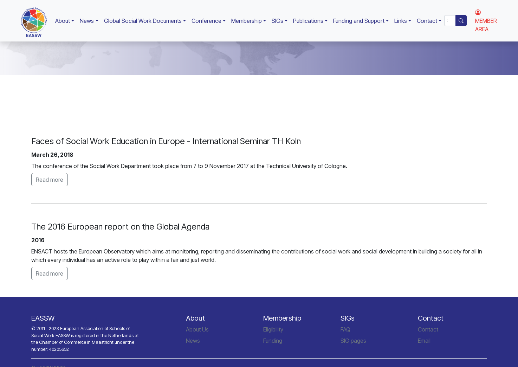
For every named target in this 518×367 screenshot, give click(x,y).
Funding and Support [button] (358, 20)
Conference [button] (206, 20)
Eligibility (273, 329)
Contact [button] (427, 20)
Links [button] (400, 20)
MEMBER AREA (486, 21)
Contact (428, 329)
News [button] (87, 20)
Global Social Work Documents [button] (143, 20)
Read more (49, 179)
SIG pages (353, 340)
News (193, 340)
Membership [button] (246, 20)
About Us (197, 329)
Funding (272, 340)
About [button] (62, 20)
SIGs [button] (277, 20)
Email (424, 340)
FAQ (345, 329)
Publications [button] (308, 20)
